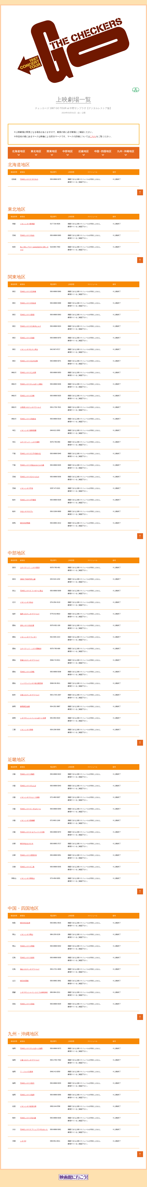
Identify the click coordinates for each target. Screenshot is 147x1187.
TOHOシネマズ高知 (27, 1004)
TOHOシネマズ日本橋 (28, 291)
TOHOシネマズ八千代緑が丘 (30, 453)
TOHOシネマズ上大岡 (28, 372)
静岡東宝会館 (25, 706)
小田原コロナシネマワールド (30, 407)
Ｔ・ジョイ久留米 (26, 1071)
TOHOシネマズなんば (28, 786)
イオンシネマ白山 (26, 602)
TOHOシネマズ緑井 (27, 957)
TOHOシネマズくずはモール (30, 809)
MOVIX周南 (24, 981)
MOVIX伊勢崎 (25, 523)
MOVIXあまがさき (26, 843)
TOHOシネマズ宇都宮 (28, 500)
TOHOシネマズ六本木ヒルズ (30, 326)
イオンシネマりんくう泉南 (30, 797)
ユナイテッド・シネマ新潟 (30, 567)
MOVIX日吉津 (25, 923)
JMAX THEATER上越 (28, 579)
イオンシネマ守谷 (26, 488)
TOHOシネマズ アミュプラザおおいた (34, 1129)
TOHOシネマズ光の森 (28, 1118)
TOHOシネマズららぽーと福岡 (31, 1048)
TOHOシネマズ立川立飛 (29, 361)
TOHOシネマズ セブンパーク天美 (32, 832)
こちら (93, 136)
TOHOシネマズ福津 (27, 1095)
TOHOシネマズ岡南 (27, 946)
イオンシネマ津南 (26, 729)
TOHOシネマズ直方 (27, 1083)
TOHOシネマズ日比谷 (28, 303)
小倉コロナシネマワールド (30, 1060)
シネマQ (23, 1141)
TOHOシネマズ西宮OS (28, 855)
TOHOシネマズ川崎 (27, 395)
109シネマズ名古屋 (27, 625)
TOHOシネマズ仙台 (27, 235)
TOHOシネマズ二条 (27, 867)
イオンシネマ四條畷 (27, 820)
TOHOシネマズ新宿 (27, 314)
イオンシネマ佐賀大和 (28, 1106)
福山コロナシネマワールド (30, 969)
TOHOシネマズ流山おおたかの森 (32, 465)
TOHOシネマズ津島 (27, 672)
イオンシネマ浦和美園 (28, 430)
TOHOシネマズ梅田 (27, 774)
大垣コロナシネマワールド (30, 695)
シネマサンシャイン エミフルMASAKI (34, 992)
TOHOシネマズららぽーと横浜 (31, 384)
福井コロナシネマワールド (30, 614)
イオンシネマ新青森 (27, 224)
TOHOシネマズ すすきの (29, 179)
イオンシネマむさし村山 (29, 349)
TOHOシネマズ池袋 (27, 338)
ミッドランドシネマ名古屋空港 (31, 683)
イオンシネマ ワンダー (28, 637)
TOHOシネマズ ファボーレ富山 (31, 591)
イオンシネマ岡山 (26, 934)
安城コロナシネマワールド (30, 660)
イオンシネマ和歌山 (27, 878)
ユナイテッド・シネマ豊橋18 (30, 648)
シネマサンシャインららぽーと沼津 (33, 718)
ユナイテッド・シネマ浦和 (30, 442)
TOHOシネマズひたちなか (29, 477)
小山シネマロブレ (26, 511)
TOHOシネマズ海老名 (28, 419)
